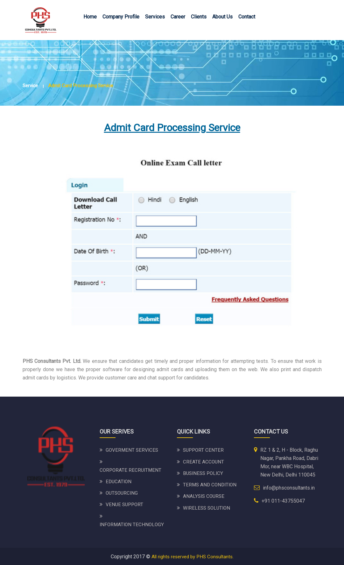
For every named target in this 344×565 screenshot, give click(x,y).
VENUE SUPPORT (125, 504)
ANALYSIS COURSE (204, 496)
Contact (246, 17)
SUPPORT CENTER (204, 450)
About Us (222, 17)
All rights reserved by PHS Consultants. (192, 556)
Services (155, 17)
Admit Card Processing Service (84, 85)
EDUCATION (119, 481)
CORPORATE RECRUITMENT (131, 470)
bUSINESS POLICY (204, 473)
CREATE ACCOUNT (204, 461)
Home (90, 17)
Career (178, 17)
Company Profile (120, 17)
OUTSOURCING (123, 493)
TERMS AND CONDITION (211, 484)
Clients (199, 17)
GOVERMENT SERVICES (133, 450)
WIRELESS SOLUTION (208, 507)
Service (31, 85)
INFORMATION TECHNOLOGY (133, 524)
